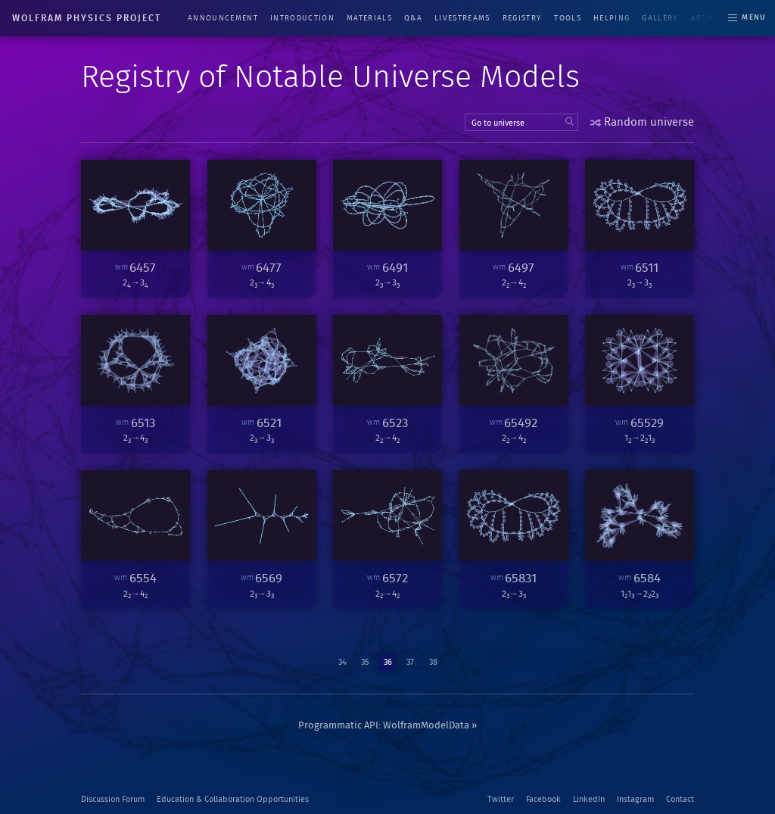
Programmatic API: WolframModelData (383, 726)
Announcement (223, 18)
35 (365, 662)
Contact (680, 799)
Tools (567, 18)
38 (433, 662)
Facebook (543, 799)
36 (388, 662)
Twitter (500, 799)
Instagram (635, 799)
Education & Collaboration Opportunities (233, 799)
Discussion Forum (113, 799)
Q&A (413, 18)
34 (342, 662)
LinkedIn (589, 799)
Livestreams (462, 18)
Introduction (302, 18)
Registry (523, 18)
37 (410, 662)
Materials (369, 18)
